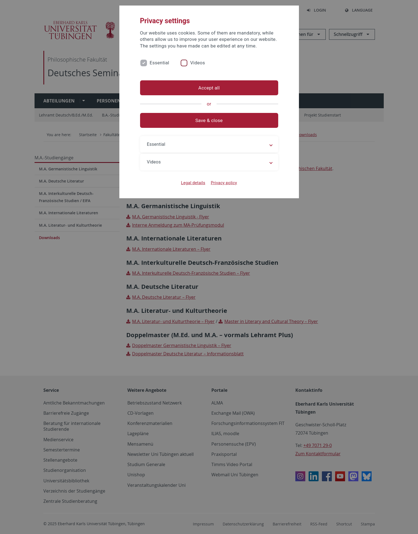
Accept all (209, 88)
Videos (197, 62)
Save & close (209, 120)
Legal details (193, 182)
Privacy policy (224, 182)
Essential (159, 62)
